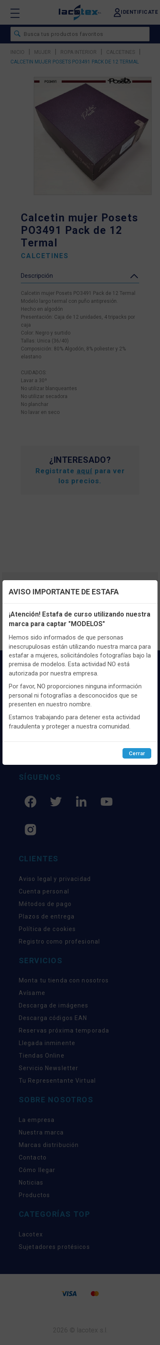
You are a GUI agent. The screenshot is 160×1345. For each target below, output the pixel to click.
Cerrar (137, 753)
